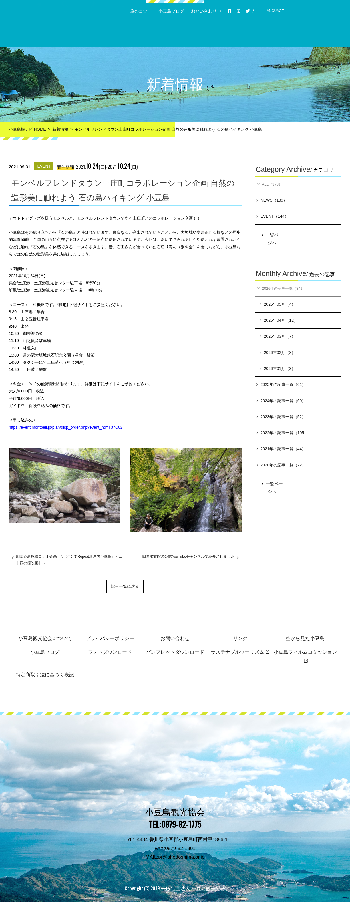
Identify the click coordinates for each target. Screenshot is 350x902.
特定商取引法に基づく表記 (45, 674)
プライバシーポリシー (110, 638)
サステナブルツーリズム (240, 652)
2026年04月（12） (279, 321)
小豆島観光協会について (45, 638)
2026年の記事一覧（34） (281, 289)
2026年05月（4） (278, 305)
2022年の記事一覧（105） (282, 433)
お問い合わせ (204, 11)
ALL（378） (270, 184)
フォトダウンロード (110, 652)
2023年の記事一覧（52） (281, 417)
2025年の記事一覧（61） (281, 385)
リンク (240, 638)
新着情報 (60, 129)
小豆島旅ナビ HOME (27, 129)
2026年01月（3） (278, 369)
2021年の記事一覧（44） (281, 449)
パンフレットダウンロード (175, 652)
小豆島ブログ (171, 11)
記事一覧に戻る (125, 586)
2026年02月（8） (278, 353)
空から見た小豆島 (305, 638)
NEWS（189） (271, 200)
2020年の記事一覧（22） (281, 465)
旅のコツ (138, 11)
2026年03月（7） (278, 337)
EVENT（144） (272, 216)
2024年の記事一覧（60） (281, 401)
